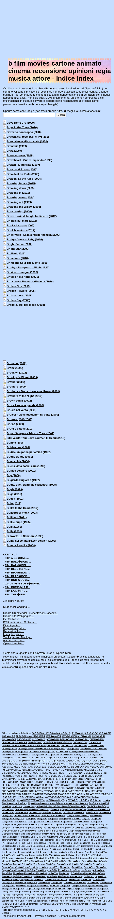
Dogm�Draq (8, 870)
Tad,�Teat (66, 849)
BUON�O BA (80, 742)
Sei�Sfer (30, 897)
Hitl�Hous (63, 876)
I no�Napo (77, 834)
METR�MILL (82, 770)
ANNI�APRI (98, 736)
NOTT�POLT (36, 776)
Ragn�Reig (17, 894)
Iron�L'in (103, 824)
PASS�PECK (38, 779)
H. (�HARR (25, 760)
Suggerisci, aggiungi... (16, 606)
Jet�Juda (30, 827)
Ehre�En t (83, 815)
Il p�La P (79, 888)
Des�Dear (77, 867)
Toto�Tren (84, 901)
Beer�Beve (75, 861)
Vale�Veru (7, 855)
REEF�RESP (9, 785)
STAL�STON (36, 791)
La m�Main (93, 882)
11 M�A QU (78, 733)
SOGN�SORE (97, 788)
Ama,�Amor (62, 858)
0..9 (37, 909)
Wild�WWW (67, 855)
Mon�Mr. (44, 885)
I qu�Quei (95, 840)
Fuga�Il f (76, 818)
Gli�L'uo (52, 852)
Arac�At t (101, 858)
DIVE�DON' (21, 751)
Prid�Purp (70, 840)
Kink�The (86, 879)
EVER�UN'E (23, 754)
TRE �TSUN (78, 794)
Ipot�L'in (28, 879)
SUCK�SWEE (66, 791)
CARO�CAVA (23, 745)
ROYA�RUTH (67, 785)
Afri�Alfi (40, 858)
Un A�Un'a (29, 806)
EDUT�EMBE (76, 751)
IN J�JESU (74, 763)
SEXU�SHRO (52, 788)
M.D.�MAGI (9, 770)
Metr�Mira (19, 834)
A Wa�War (43, 855)
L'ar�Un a (17, 806)
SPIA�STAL (22, 791)
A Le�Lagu (78, 827)
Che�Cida (92, 809)
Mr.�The (54, 834)
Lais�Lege (90, 827)
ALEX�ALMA (23, 736)
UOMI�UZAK (37, 797)
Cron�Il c (33, 867)
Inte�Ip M (18, 879)
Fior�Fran (53, 818)
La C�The (68, 812)
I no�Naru (77, 885)
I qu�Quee (78, 891)
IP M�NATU (72, 773)
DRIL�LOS (48, 751)
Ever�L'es (7, 818)
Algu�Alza (50, 858)
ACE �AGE (104, 733)
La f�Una (96, 818)
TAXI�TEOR (8, 794)
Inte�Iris (93, 824)
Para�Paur (103, 888)
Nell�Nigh (101, 834)
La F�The (53, 873)
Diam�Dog (101, 867)
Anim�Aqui (89, 858)
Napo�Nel (89, 834)
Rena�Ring (45, 843)
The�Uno (19, 901)
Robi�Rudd (54, 894)
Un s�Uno (42, 849)
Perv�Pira (19, 891)
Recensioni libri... (13, 631)
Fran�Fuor (30, 873)
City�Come (99, 864)
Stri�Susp (18, 849)
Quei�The (106, 840)
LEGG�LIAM (63, 767)
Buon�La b (21, 809)
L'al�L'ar (6, 806)
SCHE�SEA (8, 788)
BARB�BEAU (82, 739)
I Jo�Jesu (18, 827)
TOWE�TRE (65, 794)
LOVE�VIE (106, 767)
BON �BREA (49, 742)
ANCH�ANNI (84, 736)
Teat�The (78, 849)
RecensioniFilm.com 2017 (17, 915)
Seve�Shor (56, 846)
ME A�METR (68, 770)
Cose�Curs (35, 812)
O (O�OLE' (51, 776)
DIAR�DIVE (8, 751)
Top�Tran (7, 852)
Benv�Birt (80, 806)
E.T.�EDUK (62, 751)
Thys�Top (99, 849)
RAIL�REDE (99, 782)
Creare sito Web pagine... (18, 616)
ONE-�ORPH (79, 776)
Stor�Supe (99, 897)
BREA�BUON (64, 742)
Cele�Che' (75, 864)
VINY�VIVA (92, 797)
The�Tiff (63, 901)
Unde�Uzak (76, 852)
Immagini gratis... (13, 634)
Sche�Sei (19, 897)
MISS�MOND (9, 773)
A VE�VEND (53, 797)
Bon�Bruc (7, 864)
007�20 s (87, 855)
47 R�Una (95, 800)
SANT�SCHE (96, 785)
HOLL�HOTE (69, 760)
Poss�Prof (43, 891)
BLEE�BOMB (35, 742)
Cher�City (86, 864)
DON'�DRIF (35, 751)
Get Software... (12, 619)
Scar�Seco (32, 846)
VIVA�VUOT (8, 800)
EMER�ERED (91, 751)
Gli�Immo (59, 824)
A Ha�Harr (96, 821)
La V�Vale (102, 852)
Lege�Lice (102, 827)
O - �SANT (82, 785)
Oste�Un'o (76, 837)
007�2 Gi (73, 800)
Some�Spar (93, 846)
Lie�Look (7, 830)
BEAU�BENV (97, 739)
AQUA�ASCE (9, 739)
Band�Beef (62, 861)
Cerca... (6, 912)
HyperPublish (63, 652)
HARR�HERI (39, 760)
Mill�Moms (33, 885)
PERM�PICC (68, 779)
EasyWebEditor (42, 652)
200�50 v (98, 855)
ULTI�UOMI (23, 797)
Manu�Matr (94, 830)
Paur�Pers (7, 891)
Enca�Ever (96, 815)
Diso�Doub (20, 815)
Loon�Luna (44, 882)
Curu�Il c (46, 812)
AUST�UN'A (38, 739)
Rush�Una (84, 843)
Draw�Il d (20, 870)
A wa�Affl (30, 858)
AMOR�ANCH (69, 736)
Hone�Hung (32, 824)
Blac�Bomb (100, 861)
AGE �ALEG (8, 736)
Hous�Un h (75, 876)
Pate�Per (27, 840)
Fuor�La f (41, 873)
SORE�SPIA (8, 791)
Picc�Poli (49, 840)
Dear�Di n (89, 867)
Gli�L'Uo (8, 904)
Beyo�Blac (88, 861)
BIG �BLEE (20, 742)
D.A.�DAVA (73, 748)
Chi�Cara (51, 864)
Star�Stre (7, 849)
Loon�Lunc (18, 830)
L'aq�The (25, 861)
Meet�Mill (21, 885)
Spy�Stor (87, 897)
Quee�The (90, 891)
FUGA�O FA (23, 757)
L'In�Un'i (6, 827)
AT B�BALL (53, 739)
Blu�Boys (103, 806)
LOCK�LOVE (92, 767)
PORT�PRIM (9, 782)
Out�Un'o (60, 888)
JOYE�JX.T (100, 763)
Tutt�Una (41, 852)
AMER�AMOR (53, 736)
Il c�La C (57, 812)
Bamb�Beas (55, 806)
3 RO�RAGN (84, 782)
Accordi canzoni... (14, 640)
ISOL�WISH (59, 763)
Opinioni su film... (13, 643)
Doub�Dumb (33, 815)
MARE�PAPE (9, 779)
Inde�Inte (83, 824)
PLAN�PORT (96, 779)
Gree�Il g (7, 876)
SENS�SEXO (37, 788)
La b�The (32, 809)
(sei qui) (23, 583)
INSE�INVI (34, 763)
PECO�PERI (53, 779)
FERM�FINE (67, 754)
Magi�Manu (81, 830)
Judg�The (40, 827)
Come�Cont (8, 867)
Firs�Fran (18, 873)
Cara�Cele (63, 864)
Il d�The (31, 870)
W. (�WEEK (23, 800)
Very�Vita (18, 855)
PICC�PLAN (82, 779)
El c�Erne (63, 870)
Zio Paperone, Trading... (17, 637)
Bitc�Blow (92, 806)
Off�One (39, 888)
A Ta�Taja (31, 901)
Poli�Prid (59, 840)
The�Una (43, 809)
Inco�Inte (7, 879)
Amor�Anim (76, 858)
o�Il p (87, 837)
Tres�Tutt (96, 901)
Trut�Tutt (30, 852)
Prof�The (54, 891)
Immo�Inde (71, 824)
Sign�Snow (53, 897)
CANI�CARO (9, 745)
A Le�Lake (98, 879)
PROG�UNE (38, 782)
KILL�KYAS (20, 767)
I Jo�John (50, 879)
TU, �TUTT (92, 794)
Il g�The (17, 876)
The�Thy (89, 849)
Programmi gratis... (14, 628)
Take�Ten (42, 901)
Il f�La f (86, 818)
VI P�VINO (80, 797)
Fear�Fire (7, 873)
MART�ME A (53, 770)
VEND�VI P (66, 797)
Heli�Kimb (53, 827)
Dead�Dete (105, 812)
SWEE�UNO (82, 791)
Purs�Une (82, 840)
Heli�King (74, 879)
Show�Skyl (69, 846)
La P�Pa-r (90, 888)
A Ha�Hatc (40, 876)
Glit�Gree (99, 873)
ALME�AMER (37, 736)
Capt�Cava (68, 809)
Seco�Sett (44, 846)
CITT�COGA (80, 745)
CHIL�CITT (67, 745)
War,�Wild (54, 855)
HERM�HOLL (54, 760)
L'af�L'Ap (14, 861)
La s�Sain (7, 846)
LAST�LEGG (49, 767)
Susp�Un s (30, 849)
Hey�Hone (20, 824)
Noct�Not (7, 888)
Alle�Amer (44, 803)
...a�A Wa (19, 858)
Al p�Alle (33, 803)
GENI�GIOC (51, 757)
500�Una (7, 858)
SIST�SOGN (82, 788)
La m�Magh (67, 830)
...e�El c (53, 870)
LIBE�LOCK (77, 767)
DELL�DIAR (100, 748)
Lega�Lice (21, 882)
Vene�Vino (70, 904)
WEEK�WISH (38, 800)
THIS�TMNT (36, 794)
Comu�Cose (21, 812)
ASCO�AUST (24, 739)
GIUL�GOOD (79, 757)
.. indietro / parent (13, 600)
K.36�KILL (7, 767)
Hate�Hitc (52, 876)
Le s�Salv (98, 894)
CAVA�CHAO (38, 745)
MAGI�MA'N (23, 770)
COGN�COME (96, 745)
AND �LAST (34, 767)
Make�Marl (106, 882)
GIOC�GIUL (64, 757)
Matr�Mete (7, 834)
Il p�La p (96, 837)
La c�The (54, 867)
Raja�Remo (32, 843)
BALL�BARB (67, 739)
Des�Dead (92, 812)
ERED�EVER (9, 754)
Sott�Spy (76, 897)
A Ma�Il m (43, 830)
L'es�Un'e (18, 818)
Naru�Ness (89, 885)
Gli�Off (30, 888)
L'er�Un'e (86, 870)
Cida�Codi (104, 809)
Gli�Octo (42, 837)
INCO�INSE (21, 763)
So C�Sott (65, 897)
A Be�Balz (42, 806)
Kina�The (65, 827)
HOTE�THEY (84, 760)
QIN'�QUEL (53, 782)
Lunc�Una (30, 830)
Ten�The (53, 901)
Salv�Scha (7, 897)
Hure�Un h (46, 824)
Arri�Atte (93, 803)
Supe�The (7, 901)
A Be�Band (50, 861)
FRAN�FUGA (9, 757)
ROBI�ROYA (52, 785)
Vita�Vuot (30, 855)
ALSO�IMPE (100, 760)
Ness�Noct (102, 885)
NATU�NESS (86, 773)
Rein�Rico (29, 894)
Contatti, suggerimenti (72, 915)
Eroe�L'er (74, 870)
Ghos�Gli (88, 873)
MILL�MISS (95, 770)
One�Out (49, 888)
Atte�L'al (104, 803)
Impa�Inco (101, 876)
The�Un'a (36, 861)
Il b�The (28, 864)
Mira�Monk (32, 834)
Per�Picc (38, 840)
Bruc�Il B (18, 864)
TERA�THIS (22, 794)
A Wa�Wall (95, 904)
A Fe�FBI (31, 818)
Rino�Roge (58, 843)
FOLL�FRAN (95, 754)
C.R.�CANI (95, 742)
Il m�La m (55, 830)
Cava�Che (80, 809)
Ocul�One (52, 837)
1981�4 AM (50, 733)
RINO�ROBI (38, 785)
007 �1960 (38, 733)
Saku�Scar (19, 846)
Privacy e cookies (45, 915)
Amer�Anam (57, 803)
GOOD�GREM (95, 757)
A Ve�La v (90, 852)
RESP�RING (24, 785)
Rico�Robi (41, 894)
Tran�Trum (19, 852)
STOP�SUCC (51, 791)
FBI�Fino (42, 818)
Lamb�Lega (8, 882)
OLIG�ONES (65, 776)
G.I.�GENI (38, 757)
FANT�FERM (52, 754)
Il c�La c (43, 867)
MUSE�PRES (56, 773)
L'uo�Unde (63, 852)
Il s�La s (105, 843)
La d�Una (59, 815)
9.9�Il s (96, 843)
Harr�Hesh (8, 824)
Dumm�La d (47, 815)
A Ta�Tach (55, 849)
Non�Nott (18, 837)
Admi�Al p (21, 803)
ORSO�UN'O (94, 776)
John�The (61, 879)
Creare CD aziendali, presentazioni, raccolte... (30, 612)
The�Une (65, 891)
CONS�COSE (25, 748)
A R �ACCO (91, 733)
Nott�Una (29, 837)
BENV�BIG (8, 742)
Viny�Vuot (82, 904)
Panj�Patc (15, 840)
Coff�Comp (8, 812)
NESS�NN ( (100, 773)
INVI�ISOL (47, 763)
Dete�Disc (7, 815)
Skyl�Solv (81, 846)
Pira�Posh (31, 891)
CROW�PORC (57, 748)
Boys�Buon (8, 809)
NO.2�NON (8, 776)
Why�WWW (16, 907)
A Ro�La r (8, 843)
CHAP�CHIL (53, 745)
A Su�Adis (10, 803)
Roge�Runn (71, 843)
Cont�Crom (21, 867)
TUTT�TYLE (105, 794)
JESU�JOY (87, 763)
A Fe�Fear (99, 870)
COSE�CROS (41, 748)
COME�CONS (9, 748)
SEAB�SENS (22, 788)
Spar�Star (106, 846)
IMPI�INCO (8, 763)
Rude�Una (66, 894)
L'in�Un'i (38, 879)
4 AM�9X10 (63, 733)
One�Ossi (64, 837)
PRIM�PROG (23, 782)
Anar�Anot (70, 803)
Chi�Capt (55, 809)
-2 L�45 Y (84, 800)
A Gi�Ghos (77, 873)
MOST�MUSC (40, 773)
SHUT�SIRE (67, 788)
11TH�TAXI (97, 791)
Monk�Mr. (43, 834)
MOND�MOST (24, 773)
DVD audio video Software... (20, 622)
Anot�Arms (82, 803)
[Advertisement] (57, 30)
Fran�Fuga (65, 818)
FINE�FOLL (80, 754)
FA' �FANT (38, 754)
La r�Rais (20, 843)
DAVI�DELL (86, 748)
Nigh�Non (7, 837)
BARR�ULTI (9, 797)
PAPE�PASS (24, 779)
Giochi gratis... (11, 625)
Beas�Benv (68, 806)
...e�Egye (72, 815)
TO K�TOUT (50, 794)
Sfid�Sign (40, 897)
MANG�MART (38, 770)
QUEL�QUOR (68, 782)
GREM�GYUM (9, 760)
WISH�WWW (53, 800)
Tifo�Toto (73, 901)
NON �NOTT (22, 776)
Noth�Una (18, 888)
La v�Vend (57, 904)
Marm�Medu (8, 885)
